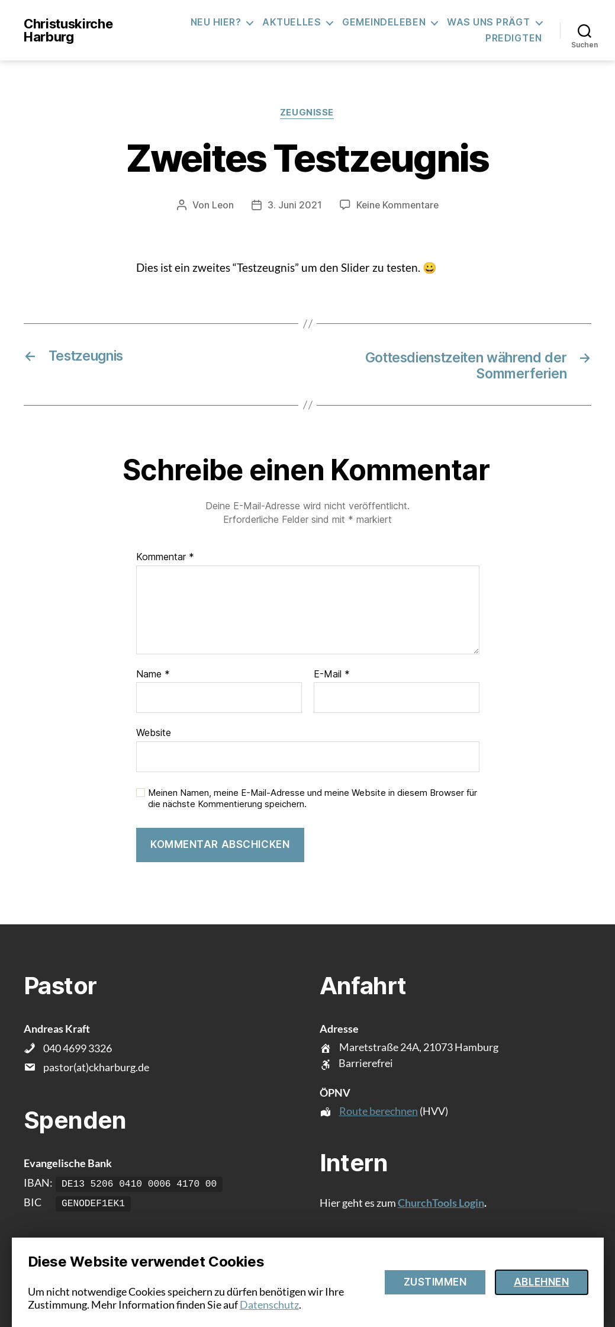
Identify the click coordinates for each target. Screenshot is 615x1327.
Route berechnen (378, 1112)
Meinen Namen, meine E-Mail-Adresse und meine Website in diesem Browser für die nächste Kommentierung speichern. (312, 800)
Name (153, 675)
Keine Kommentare (397, 205)
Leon (221, 205)
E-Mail (332, 675)
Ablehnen (541, 1282)
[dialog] (308, 1282)
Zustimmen (435, 1282)
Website (153, 734)
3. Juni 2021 (293, 205)
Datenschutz (269, 1304)
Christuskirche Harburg (68, 30)
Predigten (513, 38)
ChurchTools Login (441, 1203)
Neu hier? (216, 22)
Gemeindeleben (384, 22)
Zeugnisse (307, 113)
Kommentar (165, 558)
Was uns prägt (488, 22)
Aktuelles (291, 22)
